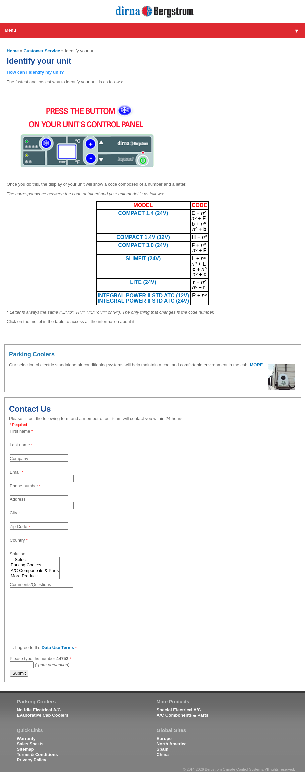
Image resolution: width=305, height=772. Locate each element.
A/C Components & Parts (34, 571)
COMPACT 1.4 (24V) (143, 213)
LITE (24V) (143, 282)
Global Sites (171, 730)
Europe (163, 738)
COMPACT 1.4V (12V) (143, 237)
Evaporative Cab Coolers (42, 715)
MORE (256, 364)
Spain (162, 749)
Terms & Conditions (37, 754)
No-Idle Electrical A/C (39, 709)
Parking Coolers (34, 565)
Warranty (26, 738)
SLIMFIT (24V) (143, 258)
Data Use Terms (58, 647)
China (162, 754)
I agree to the (43, 647)
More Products (34, 576)
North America (171, 743)
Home (13, 50)
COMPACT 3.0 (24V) (143, 245)
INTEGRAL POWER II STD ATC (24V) (143, 301)
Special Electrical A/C (178, 709)
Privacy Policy (31, 759)
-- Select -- (34, 560)
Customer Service (42, 50)
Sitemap (25, 749)
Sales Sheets (30, 743)
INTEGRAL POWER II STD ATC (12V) (143, 295)
